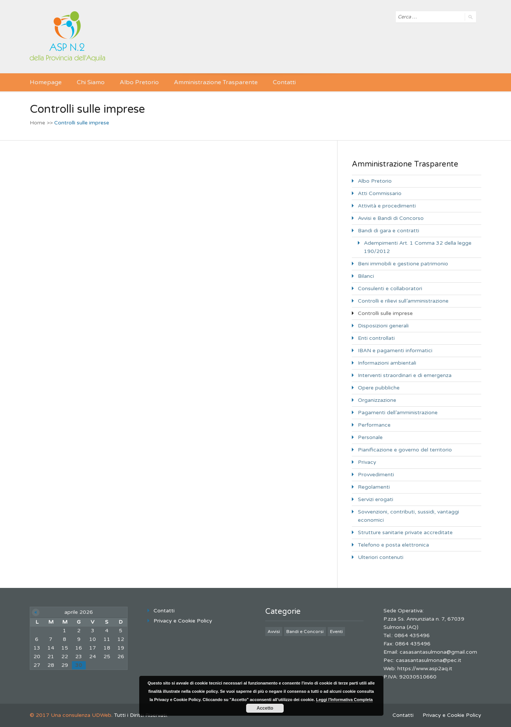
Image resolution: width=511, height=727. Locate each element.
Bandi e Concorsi (305, 631)
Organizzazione (377, 400)
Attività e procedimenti (387, 206)
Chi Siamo (91, 82)
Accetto (265, 708)
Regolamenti (374, 487)
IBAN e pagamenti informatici (395, 350)
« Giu (36, 612)
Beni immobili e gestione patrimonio (403, 264)
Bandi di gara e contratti (388, 230)
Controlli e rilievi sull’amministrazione (403, 301)
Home (37, 123)
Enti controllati (376, 338)
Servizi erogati (375, 499)
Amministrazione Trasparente (216, 82)
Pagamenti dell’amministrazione (398, 412)
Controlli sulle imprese (385, 313)
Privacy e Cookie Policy (183, 621)
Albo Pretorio (139, 82)
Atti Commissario (380, 193)
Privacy (367, 462)
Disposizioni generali (383, 326)
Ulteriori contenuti (380, 557)
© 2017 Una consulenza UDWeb (70, 715)
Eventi (336, 631)
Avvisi (274, 631)
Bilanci (366, 276)
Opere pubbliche (379, 388)
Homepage (46, 82)
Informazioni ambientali (387, 363)
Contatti (284, 82)
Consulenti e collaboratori (390, 288)
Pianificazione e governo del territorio (405, 450)
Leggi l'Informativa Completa (344, 699)
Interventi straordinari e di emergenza (405, 375)
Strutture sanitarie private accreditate (405, 532)
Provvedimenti (376, 474)
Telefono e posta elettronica (393, 545)
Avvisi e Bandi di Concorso (391, 218)
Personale (370, 437)
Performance (374, 425)
